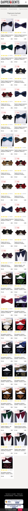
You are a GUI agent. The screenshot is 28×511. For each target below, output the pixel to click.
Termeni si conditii (11, 494)
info (12, 38)
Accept (20, 509)
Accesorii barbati (13, 9)
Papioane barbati (23, 9)
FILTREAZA (14, 5)
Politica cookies (18, 495)
